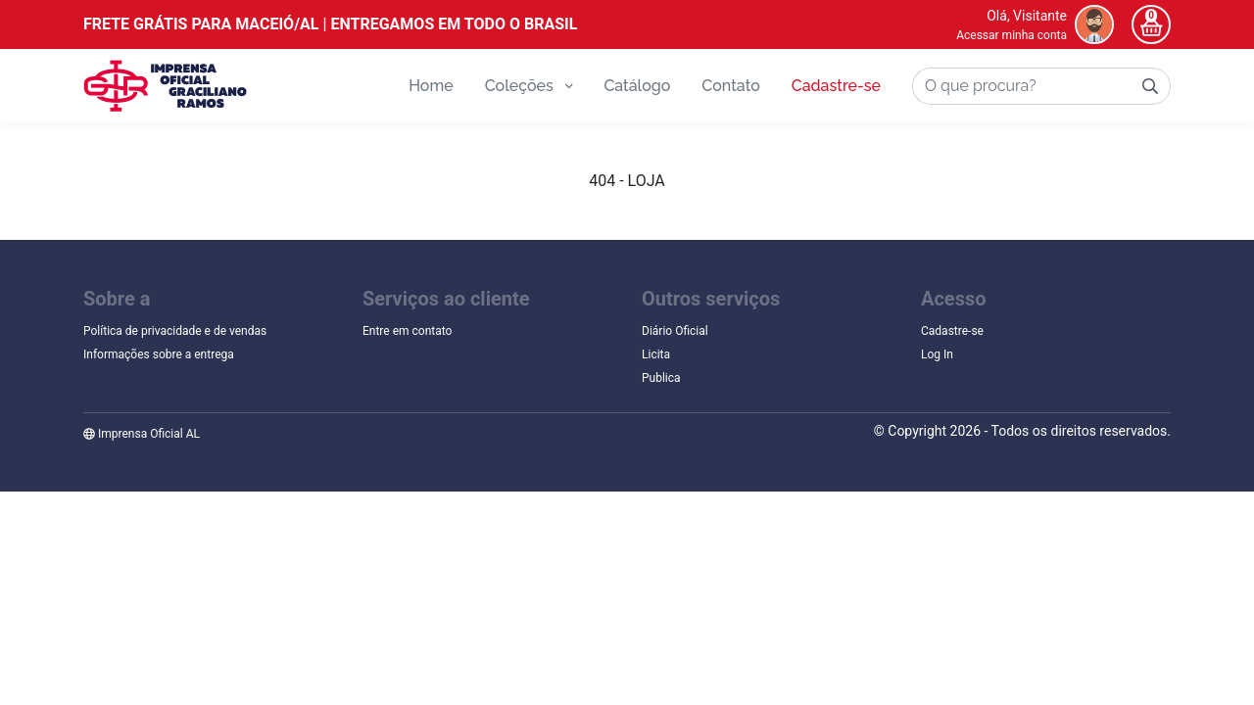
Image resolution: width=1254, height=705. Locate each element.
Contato (730, 85)
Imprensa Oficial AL (141, 434)
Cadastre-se (836, 85)
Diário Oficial (675, 331)
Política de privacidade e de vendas (174, 331)
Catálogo (636, 85)
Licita (656, 354)
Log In (937, 354)
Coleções (529, 85)
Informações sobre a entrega (158, 354)
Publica (661, 378)
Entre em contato (407, 331)
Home (431, 85)
